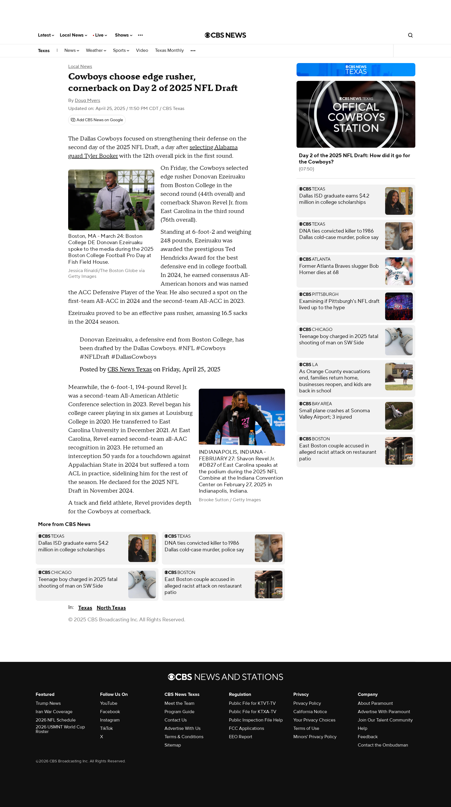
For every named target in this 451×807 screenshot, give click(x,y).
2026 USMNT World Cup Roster (60, 729)
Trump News (48, 703)
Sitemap (173, 745)
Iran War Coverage (54, 711)
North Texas (111, 608)
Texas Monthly (169, 50)
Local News (73, 35)
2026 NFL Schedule (56, 720)
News (71, 50)
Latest (46, 35)
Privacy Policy (307, 703)
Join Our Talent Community (385, 720)
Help (362, 728)
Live (101, 35)
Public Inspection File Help (256, 720)
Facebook (110, 711)
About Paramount (375, 703)
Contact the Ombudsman (383, 745)
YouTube (108, 703)
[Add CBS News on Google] (97, 120)
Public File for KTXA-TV (252, 711)
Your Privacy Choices (314, 720)
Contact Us (176, 720)
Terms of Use (306, 728)
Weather (96, 50)
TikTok (106, 728)
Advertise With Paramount (384, 711)
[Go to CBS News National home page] (225, 35)
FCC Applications (246, 728)
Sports (121, 50)
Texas (44, 51)
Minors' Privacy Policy (315, 736)
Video (142, 50)
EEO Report (240, 736)
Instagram (110, 720)
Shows (123, 35)
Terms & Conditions (184, 736)
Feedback (368, 736)
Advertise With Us (182, 728)
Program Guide (179, 711)
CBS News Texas (130, 369)
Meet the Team (179, 703)
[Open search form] (410, 35)
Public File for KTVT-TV (252, 703)
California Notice (310, 711)
